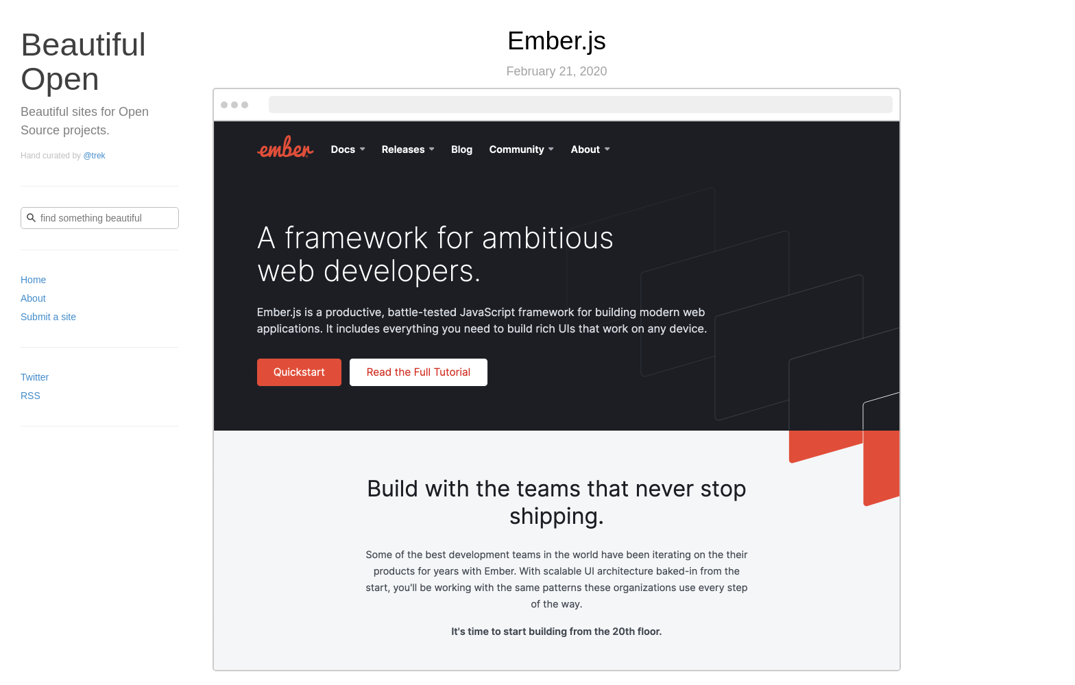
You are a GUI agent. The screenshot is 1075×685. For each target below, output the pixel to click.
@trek (94, 155)
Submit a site (48, 316)
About (33, 298)
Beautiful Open (83, 61)
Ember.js (556, 41)
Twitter (35, 377)
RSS (30, 395)
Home (33, 279)
